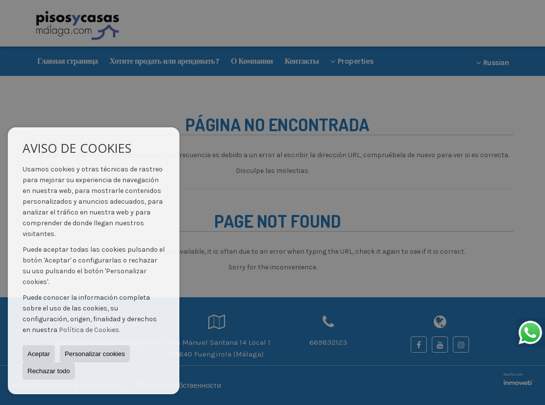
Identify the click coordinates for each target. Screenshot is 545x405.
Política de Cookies (89, 330)
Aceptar (38, 353)
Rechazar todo (48, 371)
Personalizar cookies (95, 353)
